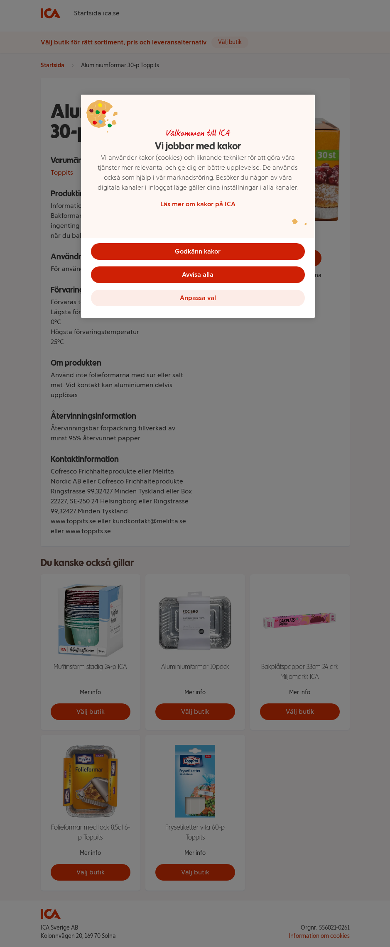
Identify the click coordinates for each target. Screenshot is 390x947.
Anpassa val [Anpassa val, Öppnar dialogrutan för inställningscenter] (198, 298)
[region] (198, 206)
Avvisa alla (197, 274)
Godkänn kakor (198, 251)
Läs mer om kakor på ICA (197, 204)
